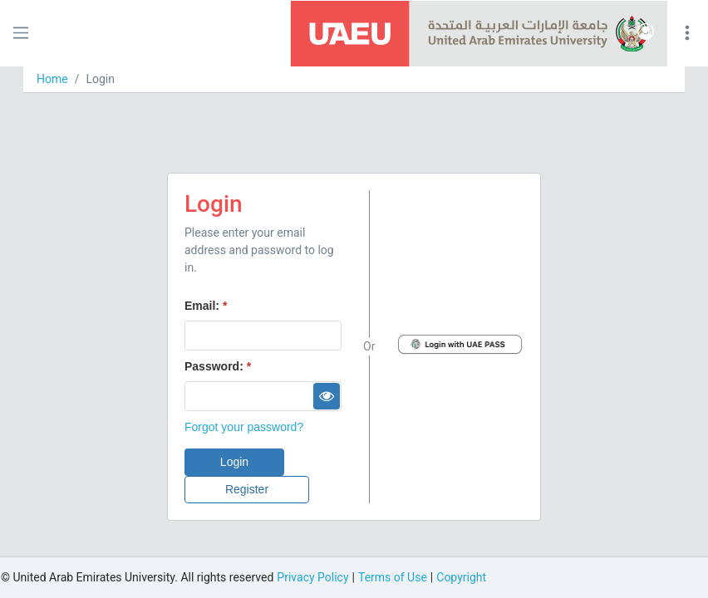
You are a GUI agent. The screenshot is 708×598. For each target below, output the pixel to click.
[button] (645, 32)
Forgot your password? (243, 427)
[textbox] (263, 335)
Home (52, 79)
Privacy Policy (312, 577)
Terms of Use (392, 577)
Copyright (461, 577)
